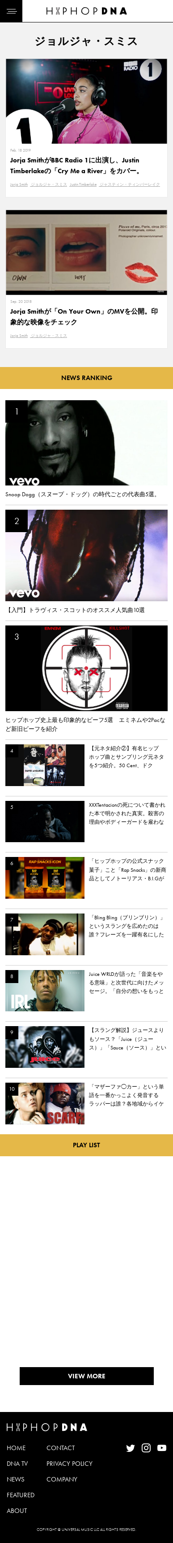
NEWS (16, 1479)
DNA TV (17, 1463)
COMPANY (61, 1479)
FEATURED (20, 1495)
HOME (16, 1447)
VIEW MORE (86, 1376)
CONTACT (60, 1447)
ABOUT (17, 1510)
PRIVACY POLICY (69, 1463)
